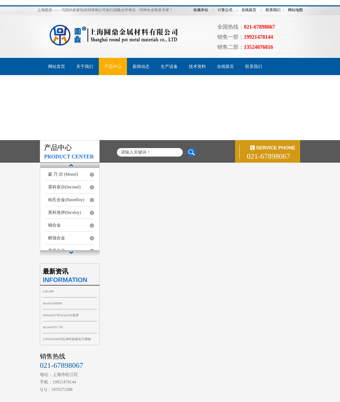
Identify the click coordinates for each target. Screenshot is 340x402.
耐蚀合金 (56, 238)
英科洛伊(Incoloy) (64, 212)
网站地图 (295, 10)
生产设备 (169, 66)
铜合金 (54, 225)
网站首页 (56, 66)
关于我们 (84, 66)
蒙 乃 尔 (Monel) (63, 174)
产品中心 (112, 66)
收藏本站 (200, 10)
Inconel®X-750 (53, 327)
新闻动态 (141, 66)
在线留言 (248, 10)
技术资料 (197, 66)
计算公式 (225, 10)
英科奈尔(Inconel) (64, 187)
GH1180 (48, 291)
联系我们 (273, 10)
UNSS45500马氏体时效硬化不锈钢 (67, 339)
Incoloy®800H (52, 303)
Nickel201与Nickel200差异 (61, 315)
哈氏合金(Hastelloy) (66, 199)
